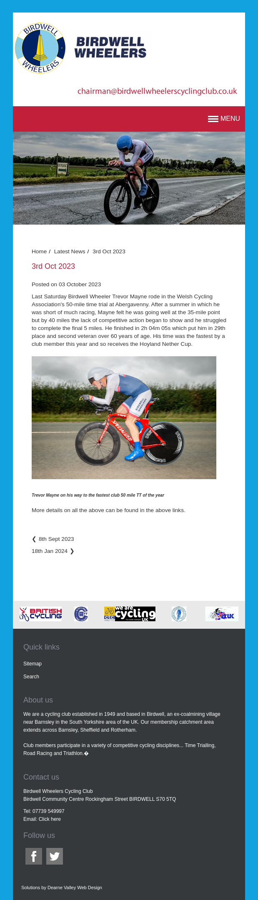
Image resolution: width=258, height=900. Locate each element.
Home (39, 251)
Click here (50, 819)
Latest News (69, 251)
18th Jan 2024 (50, 551)
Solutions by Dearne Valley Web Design (61, 887)
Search (31, 677)
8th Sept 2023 (56, 539)
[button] (224, 119)
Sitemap (32, 664)
